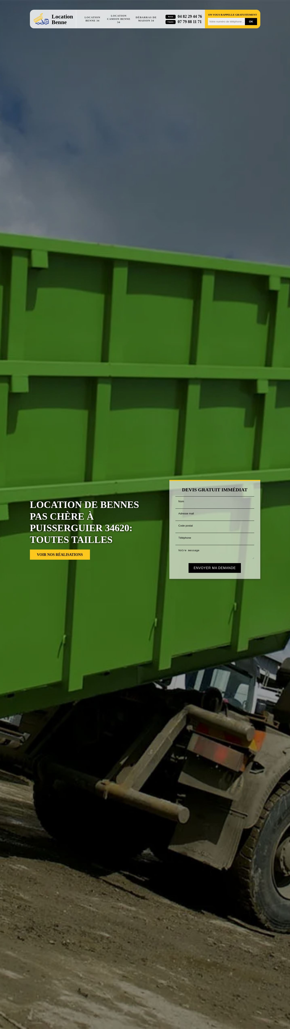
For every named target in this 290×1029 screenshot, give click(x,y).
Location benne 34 (92, 19)
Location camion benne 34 (119, 18)
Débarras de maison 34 (146, 19)
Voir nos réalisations (60, 555)
